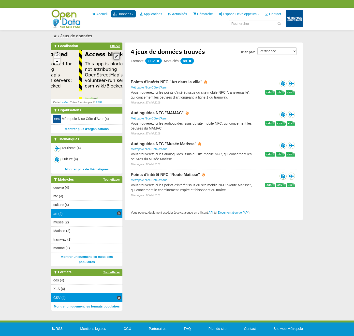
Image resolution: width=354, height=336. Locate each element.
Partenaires (157, 329)
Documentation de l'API (233, 212)
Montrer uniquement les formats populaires (87, 306)
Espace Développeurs (239, 14)
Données (123, 14)
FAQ (187, 329)
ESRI (99, 102)
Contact (273, 14)
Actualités (177, 14)
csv (289, 92)
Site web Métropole (288, 329)
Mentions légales (93, 329)
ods (269, 92)
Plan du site (217, 329)
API (210, 212)
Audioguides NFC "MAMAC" (158, 113)
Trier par (247, 52)
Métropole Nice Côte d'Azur (149, 87)
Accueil (99, 14)
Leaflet (64, 102)
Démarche (203, 14)
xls (279, 92)
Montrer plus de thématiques (87, 169)
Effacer (115, 46)
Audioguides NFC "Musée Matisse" (164, 144)
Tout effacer (111, 179)
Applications (150, 14)
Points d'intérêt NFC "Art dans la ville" (166, 82)
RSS (57, 329)
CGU (127, 329)
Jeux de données (76, 36)
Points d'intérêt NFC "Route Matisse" (166, 175)
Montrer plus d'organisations (87, 129)
